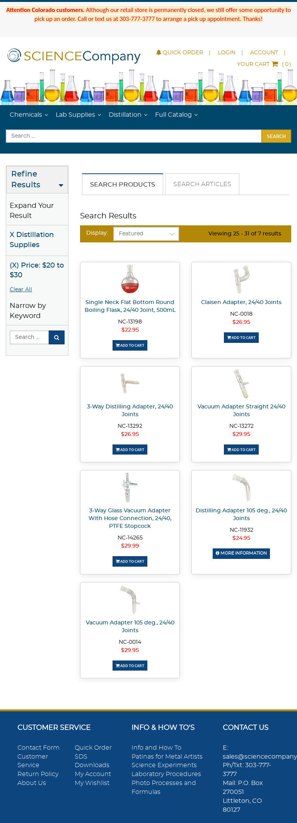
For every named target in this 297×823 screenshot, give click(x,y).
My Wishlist (92, 783)
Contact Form (38, 748)
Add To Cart (130, 345)
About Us (31, 783)
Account (264, 52)
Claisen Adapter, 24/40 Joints (241, 302)
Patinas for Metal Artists (167, 757)
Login (227, 52)
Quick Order (179, 52)
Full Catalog (173, 115)
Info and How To (156, 748)
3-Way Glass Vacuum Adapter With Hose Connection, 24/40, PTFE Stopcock (130, 518)
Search (276, 136)
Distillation (125, 115)
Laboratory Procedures (166, 774)
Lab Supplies (75, 115)
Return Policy (37, 774)
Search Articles (202, 184)
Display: (97, 233)
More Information (241, 553)
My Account (93, 774)
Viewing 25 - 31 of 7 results (244, 234)
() (264, 64)
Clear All (21, 289)
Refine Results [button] (25, 179)
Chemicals (26, 115)
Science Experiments (164, 765)
